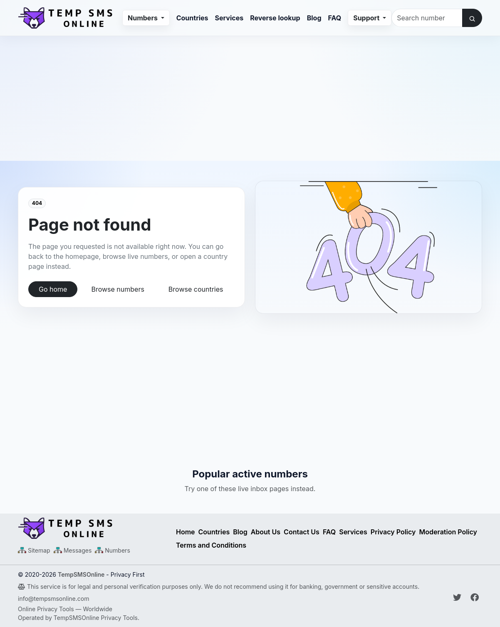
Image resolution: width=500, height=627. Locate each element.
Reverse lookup (275, 18)
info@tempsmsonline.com (53, 598)
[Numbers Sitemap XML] (112, 550)
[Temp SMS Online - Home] (92, 528)
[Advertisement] (250, 94)
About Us (265, 532)
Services (229, 18)
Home (185, 532)
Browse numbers (117, 289)
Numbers (143, 18)
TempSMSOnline (81, 574)
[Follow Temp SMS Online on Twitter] (458, 597)
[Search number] (427, 18)
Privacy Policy (393, 532)
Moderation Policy (448, 532)
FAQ (335, 18)
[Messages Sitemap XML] (73, 550)
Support (367, 18)
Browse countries (195, 289)
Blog (314, 18)
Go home (53, 289)
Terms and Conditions (211, 545)
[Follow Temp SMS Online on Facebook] (474, 597)
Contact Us (301, 532)
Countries (192, 18)
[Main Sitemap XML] (34, 550)
